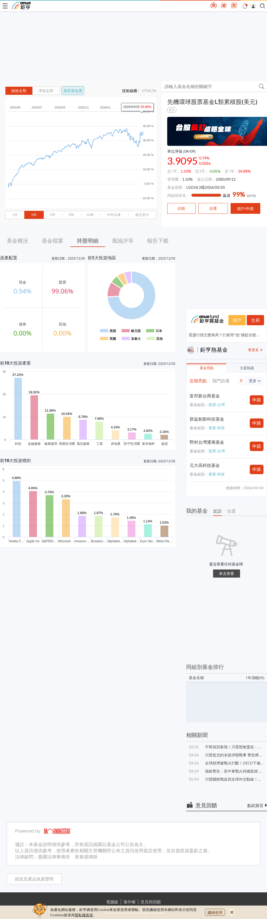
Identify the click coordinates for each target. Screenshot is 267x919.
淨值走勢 (45, 91)
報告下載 (158, 240)
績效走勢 (18, 91)
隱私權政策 (84, 915)
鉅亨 (21, 6)
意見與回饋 (151, 901)
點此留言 (255, 805)
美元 (172, 110)
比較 (181, 208)
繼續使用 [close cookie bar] (214, 912)
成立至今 (142, 215)
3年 (52, 215)
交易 (255, 320)
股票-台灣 (216, 404)
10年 (90, 215)
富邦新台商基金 (205, 396)
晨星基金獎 (72, 90)
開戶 (237, 320)
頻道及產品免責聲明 (34, 879)
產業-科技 (216, 427)
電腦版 (112, 901)
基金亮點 (207, 368)
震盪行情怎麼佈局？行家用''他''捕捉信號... (224, 334)
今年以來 (114, 215)
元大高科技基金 (205, 465)
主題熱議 (247, 368)
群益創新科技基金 (207, 419)
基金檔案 (52, 240)
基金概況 (17, 240)
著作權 (130, 901)
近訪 (217, 511)
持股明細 (87, 240)
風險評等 (123, 240)
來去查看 (226, 573)
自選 (231, 511)
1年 (33, 215)
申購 (256, 400)
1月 (15, 215)
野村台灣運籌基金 (207, 442)
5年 (71, 215)
